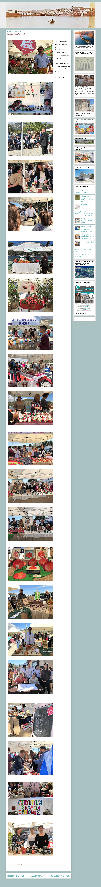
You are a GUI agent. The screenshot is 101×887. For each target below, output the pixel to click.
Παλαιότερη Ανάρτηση (59, 875)
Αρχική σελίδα (37, 875)
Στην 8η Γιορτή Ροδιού (87, 242)
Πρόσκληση (84, 204)
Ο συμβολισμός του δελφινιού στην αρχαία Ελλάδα (87, 220)
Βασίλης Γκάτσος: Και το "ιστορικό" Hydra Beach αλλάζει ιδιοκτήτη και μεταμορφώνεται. (84, 213)
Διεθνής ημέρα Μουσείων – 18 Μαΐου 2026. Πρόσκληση (87, 236)
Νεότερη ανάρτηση (16, 875)
